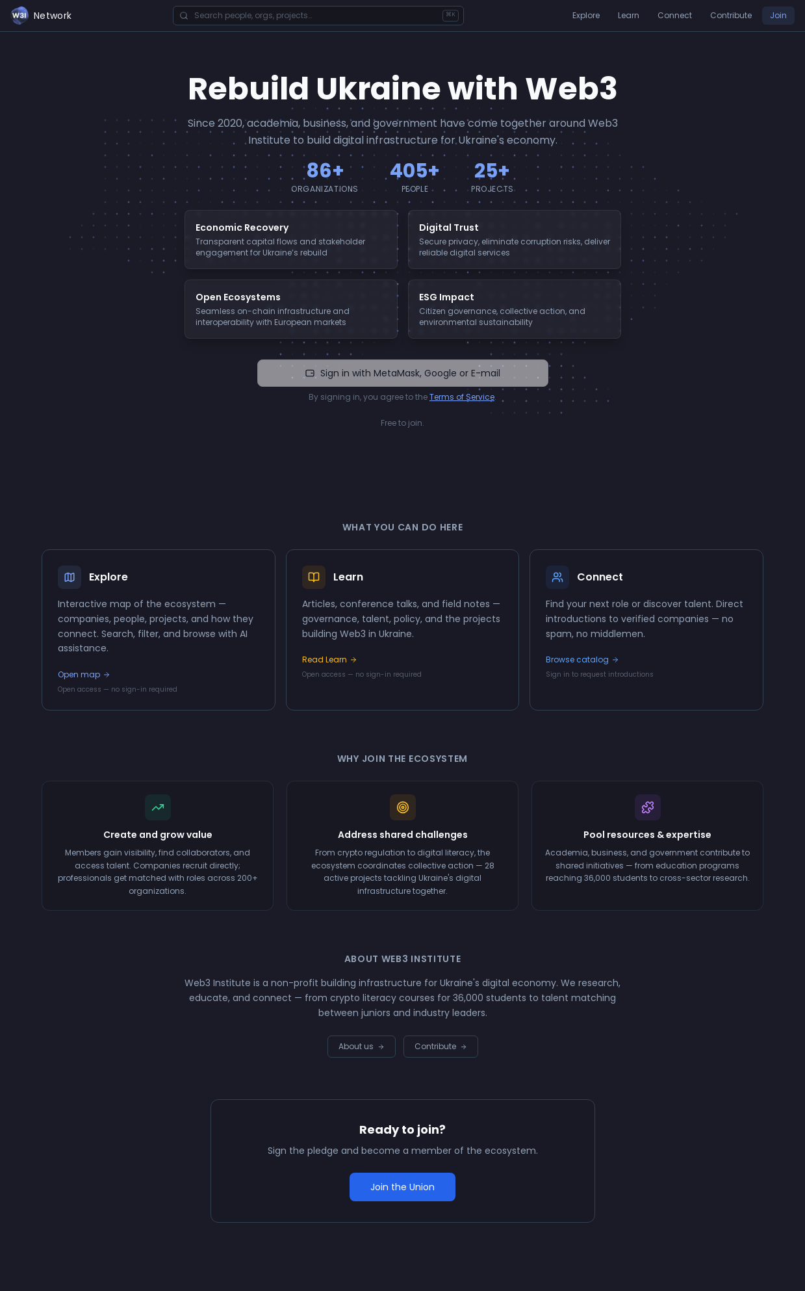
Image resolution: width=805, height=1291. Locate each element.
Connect (675, 15)
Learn (628, 15)
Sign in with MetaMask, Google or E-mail (402, 373)
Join (778, 15)
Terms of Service (461, 396)
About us (362, 1046)
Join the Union (402, 1186)
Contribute (731, 15)
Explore (586, 15)
